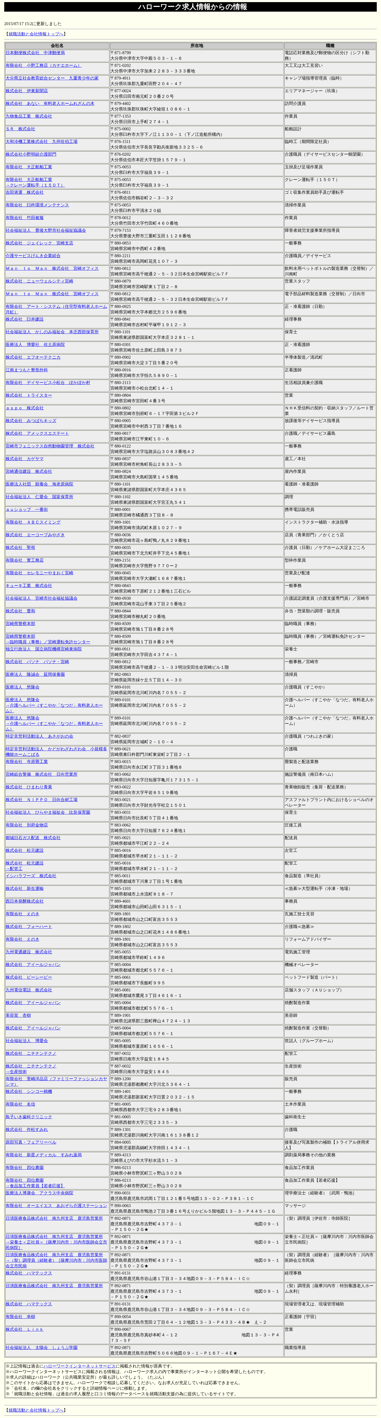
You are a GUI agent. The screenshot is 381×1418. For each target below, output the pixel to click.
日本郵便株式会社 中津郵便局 (35, 52)
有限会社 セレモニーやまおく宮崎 (39, 573)
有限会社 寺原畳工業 (27, 761)
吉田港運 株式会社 (25, 192)
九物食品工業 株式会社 (29, 116)
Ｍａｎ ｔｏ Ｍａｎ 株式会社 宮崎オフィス (52, 268)
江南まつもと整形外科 (27, 370)
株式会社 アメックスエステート (37, 433)
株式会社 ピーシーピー (29, 977)
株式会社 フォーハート (29, 926)
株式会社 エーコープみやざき (35, 535)
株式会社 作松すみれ (27, 1129)
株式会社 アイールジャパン (33, 964)
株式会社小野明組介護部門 (31, 154)
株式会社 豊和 (20, 611)
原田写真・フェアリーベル (31, 1142)
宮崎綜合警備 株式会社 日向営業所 (42, 774)
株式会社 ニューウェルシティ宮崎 (39, 281)
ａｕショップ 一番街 (27, 509)
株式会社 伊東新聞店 (27, 91)
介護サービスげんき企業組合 (33, 255)
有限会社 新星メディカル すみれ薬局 (44, 1155)
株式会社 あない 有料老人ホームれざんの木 (50, 103)
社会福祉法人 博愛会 (27, 1040)
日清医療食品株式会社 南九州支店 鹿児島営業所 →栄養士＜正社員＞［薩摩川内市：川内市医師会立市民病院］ (56, 1242)
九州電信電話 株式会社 (29, 990)
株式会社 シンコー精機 (29, 1091)
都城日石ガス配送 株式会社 (33, 837)
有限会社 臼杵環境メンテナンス (37, 205)
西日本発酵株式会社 (25, 901)
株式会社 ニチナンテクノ (31, 1053)
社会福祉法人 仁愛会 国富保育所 (39, 497)
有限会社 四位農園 (25, 1167)
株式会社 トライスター (29, 395)
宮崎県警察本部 (20, 623)
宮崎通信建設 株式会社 (29, 471)
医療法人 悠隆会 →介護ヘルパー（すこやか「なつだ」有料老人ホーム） (54, 705)
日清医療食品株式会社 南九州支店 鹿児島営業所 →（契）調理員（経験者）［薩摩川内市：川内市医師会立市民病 (56, 1260)
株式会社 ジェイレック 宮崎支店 (39, 243)
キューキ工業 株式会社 (29, 585)
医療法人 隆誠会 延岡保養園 (35, 674)
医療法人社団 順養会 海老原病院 (39, 484)
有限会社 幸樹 (20, 1316)
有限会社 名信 (20, 1104)
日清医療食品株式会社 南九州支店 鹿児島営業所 (54, 1218)
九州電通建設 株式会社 (29, 952)
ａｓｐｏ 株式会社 (25, 408)
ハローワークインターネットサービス (80, 1366)
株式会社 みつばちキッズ (31, 420)
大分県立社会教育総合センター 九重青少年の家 (52, 78)
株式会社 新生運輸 (25, 888)
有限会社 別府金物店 (27, 825)
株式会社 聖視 (20, 547)
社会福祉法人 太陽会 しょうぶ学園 (42, 1347)
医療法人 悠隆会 (22, 687)
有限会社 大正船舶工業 (29, 167)
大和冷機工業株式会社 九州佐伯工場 (42, 141)
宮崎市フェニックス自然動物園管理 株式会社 (50, 446)
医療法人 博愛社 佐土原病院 (35, 344)
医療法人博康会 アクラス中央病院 (39, 1193)
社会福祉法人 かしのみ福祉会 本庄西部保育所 (52, 332)
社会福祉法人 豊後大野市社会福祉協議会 (46, 230)
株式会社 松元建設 (25, 850)
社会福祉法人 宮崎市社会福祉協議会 (42, 598)
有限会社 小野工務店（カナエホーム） (44, 65)
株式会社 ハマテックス (29, 1273)
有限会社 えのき (22, 914)
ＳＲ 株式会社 (20, 129)
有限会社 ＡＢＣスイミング (33, 522)
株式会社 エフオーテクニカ (33, 357)
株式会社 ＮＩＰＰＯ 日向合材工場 (42, 799)
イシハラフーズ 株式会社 (31, 876)
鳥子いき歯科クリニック (29, 1117)
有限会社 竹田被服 (25, 217)
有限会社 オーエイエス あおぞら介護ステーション (56, 1205)
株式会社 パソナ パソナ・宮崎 (37, 661)
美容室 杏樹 (18, 1015)
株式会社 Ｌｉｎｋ (25, 1329)
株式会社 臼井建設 (25, 319)
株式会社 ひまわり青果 (29, 787)
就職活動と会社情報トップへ (36, 34)
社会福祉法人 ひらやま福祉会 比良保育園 (48, 812)
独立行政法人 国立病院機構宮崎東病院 (44, 649)
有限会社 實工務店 (25, 560)
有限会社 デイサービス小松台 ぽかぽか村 (48, 382)
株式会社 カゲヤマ (25, 458)
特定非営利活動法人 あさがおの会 (39, 736)
